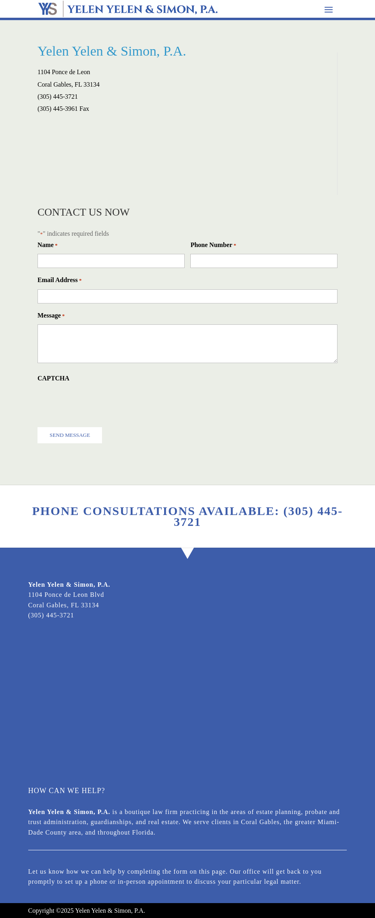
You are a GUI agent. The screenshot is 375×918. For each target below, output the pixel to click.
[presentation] (99, 402)
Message (51, 315)
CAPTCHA (53, 378)
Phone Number (213, 245)
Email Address (59, 280)
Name (48, 245)
